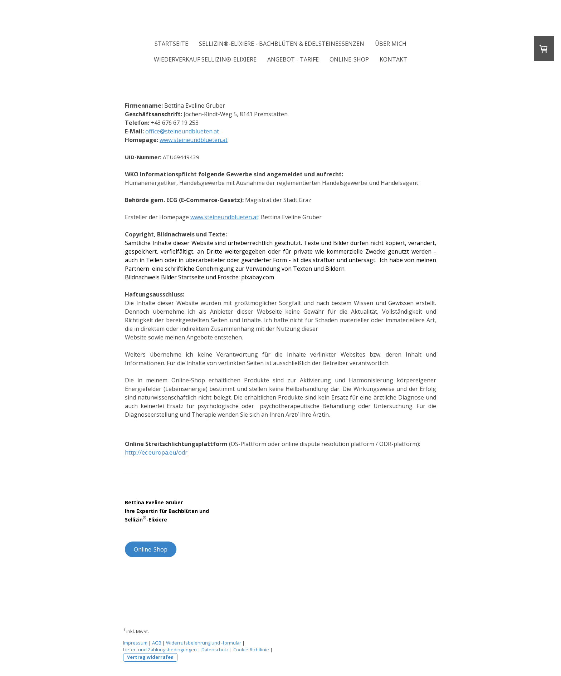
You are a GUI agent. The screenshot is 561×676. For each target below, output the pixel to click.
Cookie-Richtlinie (251, 649)
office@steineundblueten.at (182, 131)
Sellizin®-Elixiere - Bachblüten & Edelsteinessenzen (281, 44)
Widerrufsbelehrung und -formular (203, 643)
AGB (156, 643)
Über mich (390, 44)
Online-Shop (349, 59)
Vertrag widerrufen (150, 657)
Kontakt (393, 59)
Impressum (135, 643)
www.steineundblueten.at (194, 140)
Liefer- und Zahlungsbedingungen (160, 649)
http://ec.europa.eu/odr (156, 452)
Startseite (171, 44)
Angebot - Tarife (293, 59)
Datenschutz (215, 649)
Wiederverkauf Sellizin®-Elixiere (205, 59)
